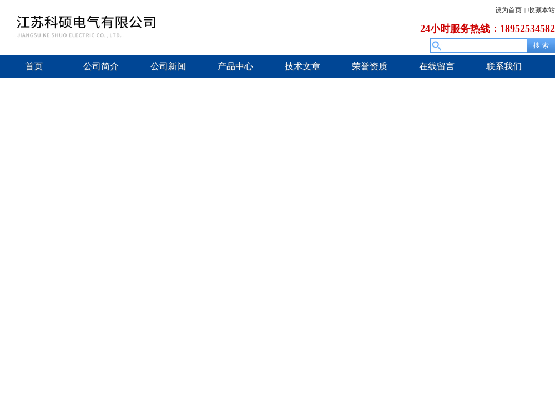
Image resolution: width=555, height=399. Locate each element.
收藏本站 (541, 10)
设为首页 (508, 10)
